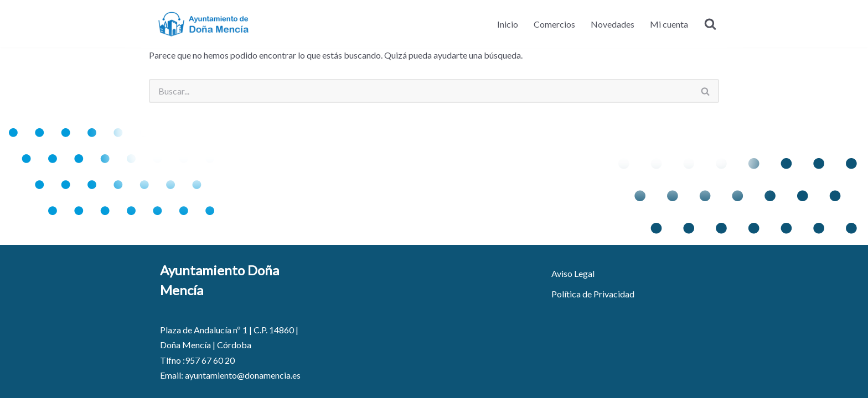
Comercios (554, 24)
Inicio (507, 24)
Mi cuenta (669, 24)
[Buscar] (710, 24)
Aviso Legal (573, 273)
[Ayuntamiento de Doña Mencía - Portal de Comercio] (204, 24)
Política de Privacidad (592, 294)
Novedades (612, 24)
